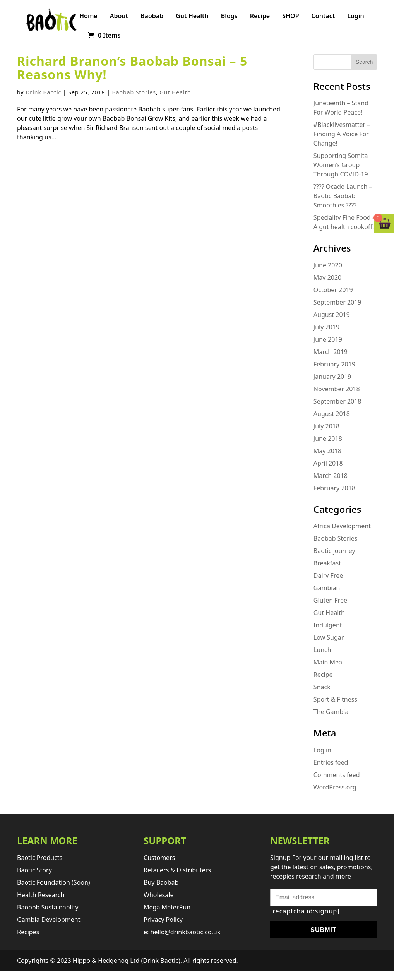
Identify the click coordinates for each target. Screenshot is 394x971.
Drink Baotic (43, 92)
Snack (322, 687)
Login (355, 16)
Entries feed (330, 762)
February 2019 (334, 364)
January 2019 (332, 376)
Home (88, 16)
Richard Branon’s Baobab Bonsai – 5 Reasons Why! (132, 68)
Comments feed (336, 775)
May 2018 (327, 451)
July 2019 (326, 327)
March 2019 (330, 352)
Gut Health (192, 16)
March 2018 (330, 475)
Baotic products (39, 857)
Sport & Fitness (335, 699)
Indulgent (327, 625)
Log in (322, 750)
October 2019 (333, 290)
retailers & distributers (177, 870)
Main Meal (328, 662)
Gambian (326, 588)
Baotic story (34, 870)
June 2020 (327, 265)
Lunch (322, 650)
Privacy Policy (163, 919)
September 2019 (337, 302)
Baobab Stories (134, 92)
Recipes (28, 932)
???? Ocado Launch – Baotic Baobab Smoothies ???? (342, 195)
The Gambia (331, 711)
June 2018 (327, 438)
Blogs (229, 16)
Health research (40, 895)
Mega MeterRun (167, 907)
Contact (323, 16)
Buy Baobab (161, 882)
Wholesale (158, 895)
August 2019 (331, 314)
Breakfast (327, 563)
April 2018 (328, 463)
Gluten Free (330, 600)
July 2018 (326, 426)
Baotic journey (334, 550)
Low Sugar (328, 637)
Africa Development (342, 526)
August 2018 (331, 413)
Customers (159, 857)
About (119, 16)
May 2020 (327, 277)
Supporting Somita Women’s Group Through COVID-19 (340, 164)
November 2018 (336, 389)
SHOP (290, 16)
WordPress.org (334, 787)
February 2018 (334, 488)
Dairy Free (328, 575)
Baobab (151, 16)
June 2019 (327, 339)
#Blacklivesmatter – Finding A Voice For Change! (341, 133)
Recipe (260, 16)
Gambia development (49, 919)
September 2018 (337, 401)
